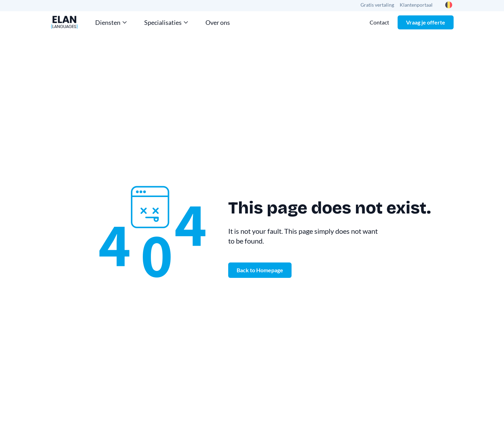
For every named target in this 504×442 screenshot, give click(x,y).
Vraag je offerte (425, 22)
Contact (379, 22)
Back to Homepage (260, 270)
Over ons (217, 22)
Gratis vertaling (377, 5)
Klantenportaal (416, 5)
